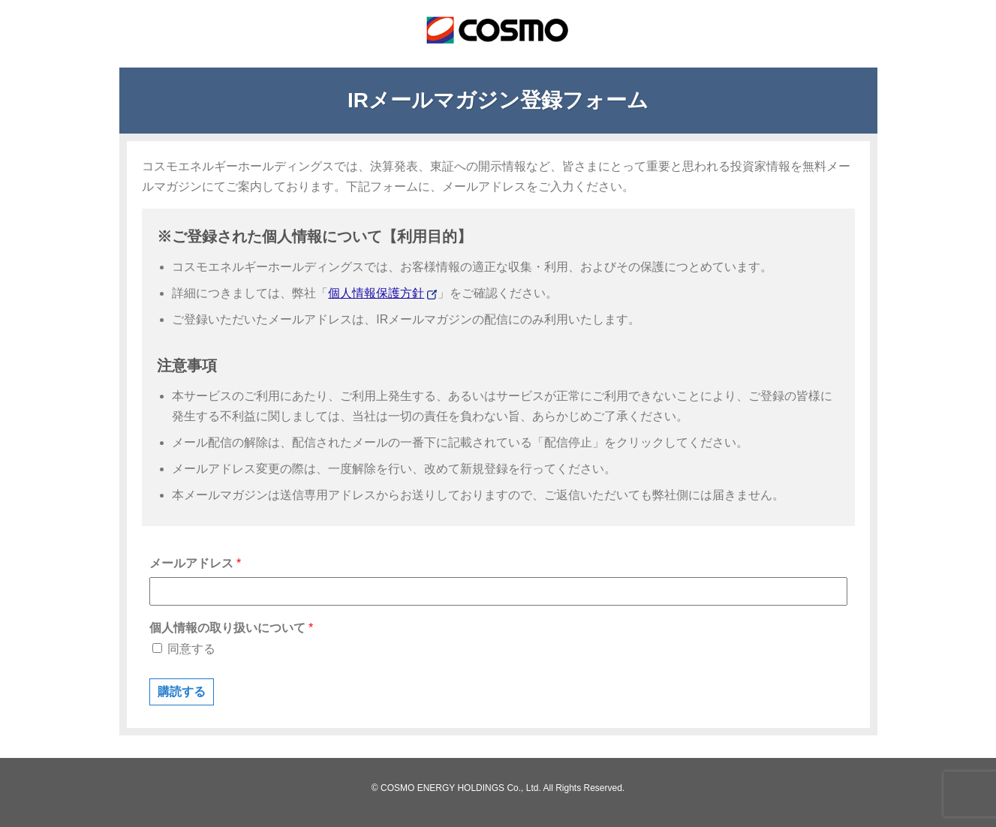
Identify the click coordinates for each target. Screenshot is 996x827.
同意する (183, 648)
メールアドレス (195, 563)
